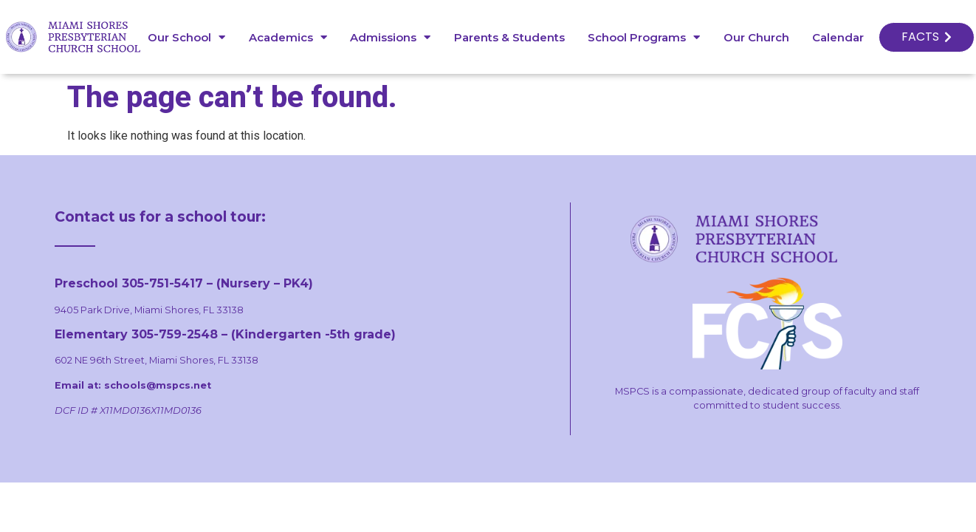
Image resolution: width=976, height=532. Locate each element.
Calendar (838, 37)
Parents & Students (509, 37)
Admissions (390, 37)
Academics (288, 37)
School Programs (644, 37)
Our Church (756, 37)
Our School (186, 37)
